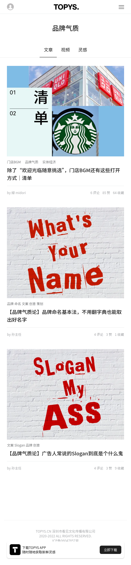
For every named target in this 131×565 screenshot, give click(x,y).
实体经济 (49, 161)
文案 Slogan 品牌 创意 (23, 445)
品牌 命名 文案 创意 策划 (25, 303)
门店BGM (14, 161)
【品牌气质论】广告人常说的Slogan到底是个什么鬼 (65, 453)
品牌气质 (31, 161)
